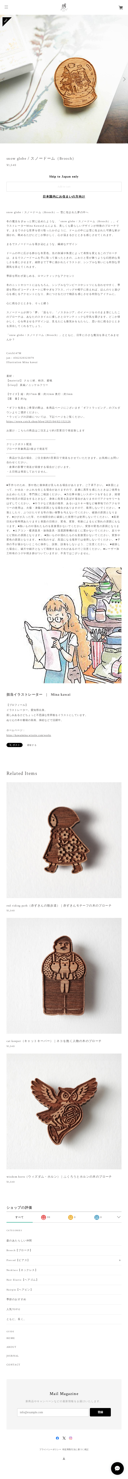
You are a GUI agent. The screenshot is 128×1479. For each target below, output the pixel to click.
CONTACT (13, 1364)
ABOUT (11, 1347)
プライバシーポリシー (50, 1449)
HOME (10, 1338)
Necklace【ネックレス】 (22, 1270)
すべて (19, 1217)
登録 (100, 1412)
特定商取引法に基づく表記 (75, 1449)
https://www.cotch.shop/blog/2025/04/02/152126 (38, 421)
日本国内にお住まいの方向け (64, 196)
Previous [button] (4, 79)
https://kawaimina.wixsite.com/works (28, 735)
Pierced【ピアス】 (18, 1260)
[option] (64, 79)
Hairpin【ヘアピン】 (19, 1289)
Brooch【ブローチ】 (19, 1250)
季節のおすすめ (16, 1299)
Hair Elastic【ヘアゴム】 (22, 1279)
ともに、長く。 (16, 1319)
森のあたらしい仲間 (19, 1240)
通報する (32, 745)
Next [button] (124, 79)
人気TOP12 (13, 1309)
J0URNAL (12, 1356)
